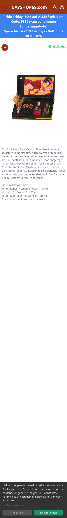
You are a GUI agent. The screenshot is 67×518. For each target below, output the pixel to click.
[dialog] (33, 500)
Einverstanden (48, 512)
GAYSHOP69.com (29, 7)
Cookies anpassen (13, 505)
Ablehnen (17, 512)
